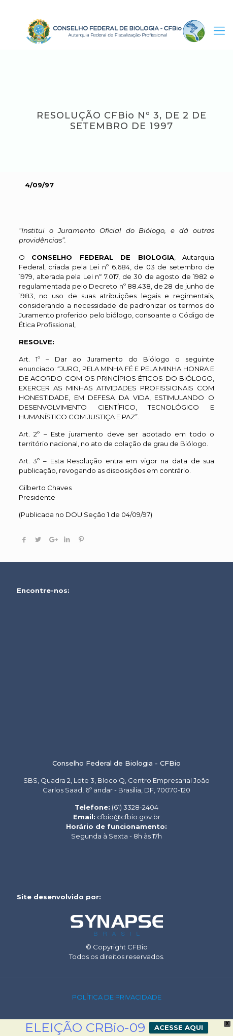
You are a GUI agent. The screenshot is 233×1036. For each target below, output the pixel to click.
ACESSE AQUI (178, 1027)
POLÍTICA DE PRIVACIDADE (116, 997)
